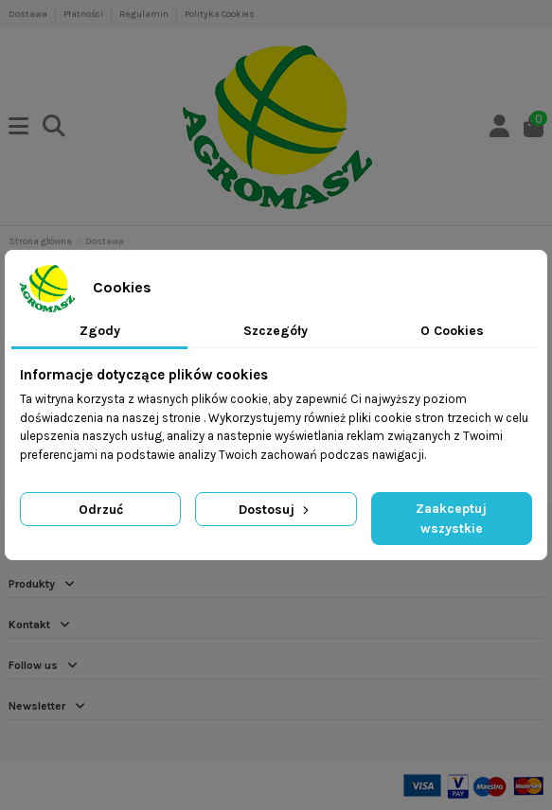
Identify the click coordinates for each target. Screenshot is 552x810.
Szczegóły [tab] (275, 331)
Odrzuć (101, 510)
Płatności (84, 14)
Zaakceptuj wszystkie (451, 519)
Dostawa (29, 14)
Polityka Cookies (220, 14)
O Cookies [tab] (452, 331)
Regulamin (144, 14)
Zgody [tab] (100, 331)
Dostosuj (275, 510)
